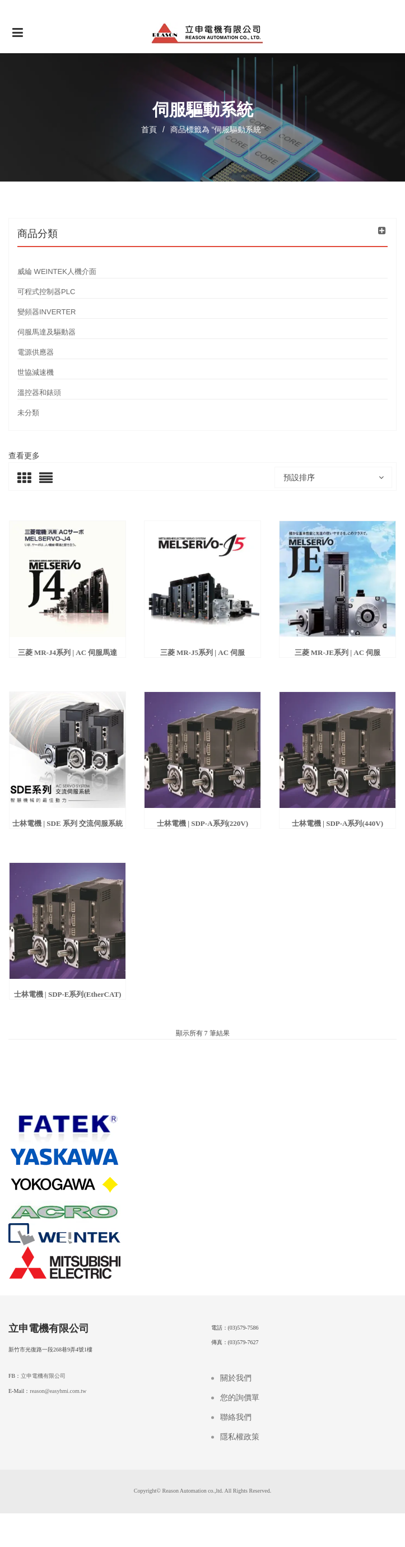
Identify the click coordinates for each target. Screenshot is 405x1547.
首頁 (149, 129)
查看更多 (24, 455)
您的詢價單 (239, 1397)
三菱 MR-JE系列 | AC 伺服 (338, 652)
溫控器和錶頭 (39, 392)
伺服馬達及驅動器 (46, 332)
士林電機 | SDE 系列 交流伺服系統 (67, 823)
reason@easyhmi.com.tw (58, 1391)
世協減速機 (35, 372)
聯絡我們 (236, 1417)
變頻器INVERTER (46, 312)
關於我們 (236, 1378)
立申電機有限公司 (43, 1376)
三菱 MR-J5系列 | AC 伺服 (202, 652)
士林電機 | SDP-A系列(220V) (202, 823)
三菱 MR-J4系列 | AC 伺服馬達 (68, 652)
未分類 (28, 412)
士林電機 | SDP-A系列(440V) (337, 823)
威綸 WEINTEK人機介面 (56, 271)
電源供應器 (35, 352)
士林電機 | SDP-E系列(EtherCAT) (68, 994)
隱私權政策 (239, 1437)
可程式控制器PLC (46, 291)
